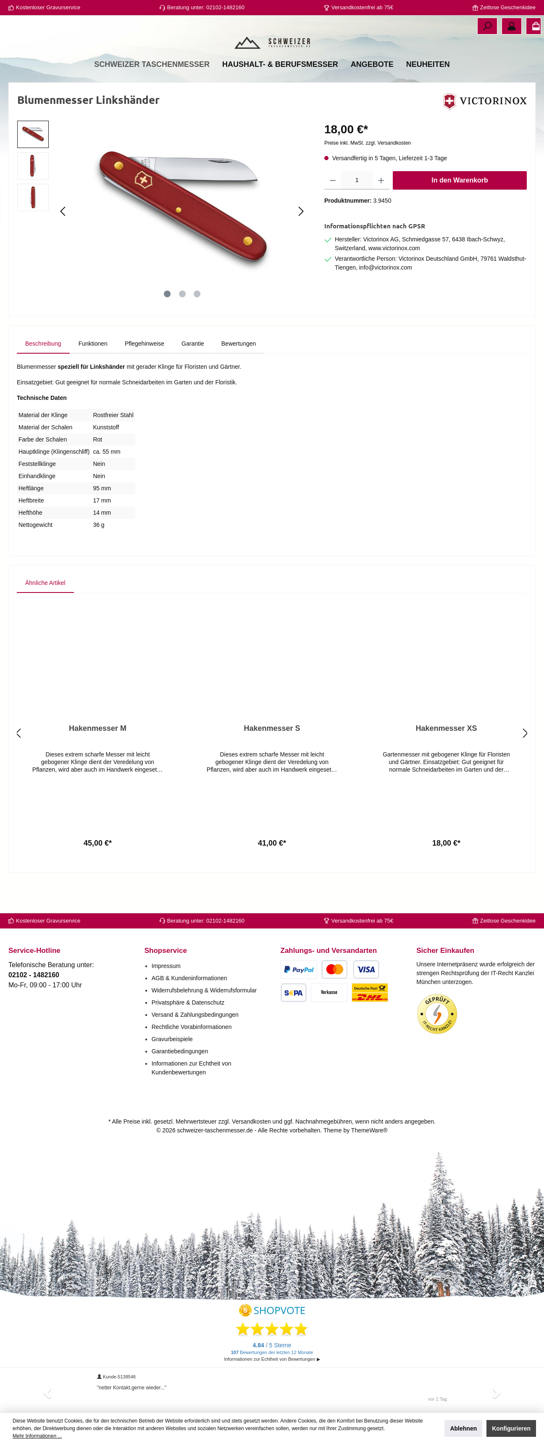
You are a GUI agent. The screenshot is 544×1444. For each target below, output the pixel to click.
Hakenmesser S (272, 759)
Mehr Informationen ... (37, 1436)
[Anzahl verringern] (333, 211)
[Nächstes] (300, 242)
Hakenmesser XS (446, 759)
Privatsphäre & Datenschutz (188, 1002)
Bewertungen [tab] (238, 374)
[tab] (43, 375)
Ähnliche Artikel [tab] (45, 614)
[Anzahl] (357, 211)
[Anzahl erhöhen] (381, 211)
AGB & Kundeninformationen (189, 978)
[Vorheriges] (63, 242)
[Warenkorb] (533, 26)
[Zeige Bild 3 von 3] (197, 325)
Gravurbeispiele (172, 1039)
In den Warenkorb (459, 211)
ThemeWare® (369, 1130)
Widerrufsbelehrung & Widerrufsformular (204, 990)
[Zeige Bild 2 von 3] (182, 325)
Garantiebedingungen (180, 1051)
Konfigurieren (511, 1428)
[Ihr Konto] (512, 26)
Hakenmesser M (97, 759)
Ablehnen (463, 1428)
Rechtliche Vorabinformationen (192, 1026)
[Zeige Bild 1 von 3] (167, 325)
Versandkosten (251, 1121)
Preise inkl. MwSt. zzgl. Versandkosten (367, 174)
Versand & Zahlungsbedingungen (195, 1014)
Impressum (166, 966)
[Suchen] (487, 26)
